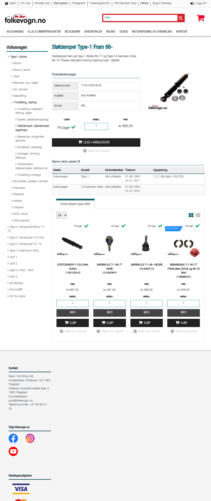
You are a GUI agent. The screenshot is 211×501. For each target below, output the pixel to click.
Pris (125, 120)
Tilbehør (19, 207)
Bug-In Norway (162, 3)
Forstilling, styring (25, 102)
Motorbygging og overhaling (152, 31)
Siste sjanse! (21, 220)
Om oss (25, 3)
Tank (16, 76)
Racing (110, 31)
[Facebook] (17, 396)
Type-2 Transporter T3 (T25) (27, 237)
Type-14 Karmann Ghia (24, 250)
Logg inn (200, 3)
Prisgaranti (78, 3)
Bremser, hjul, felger (26, 83)
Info (73, 312)
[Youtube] (17, 409)
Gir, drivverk (21, 89)
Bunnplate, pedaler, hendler (31, 181)
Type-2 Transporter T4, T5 (26, 244)
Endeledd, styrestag (30, 147)
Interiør (18, 201)
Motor (17, 63)
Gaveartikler (93, 31)
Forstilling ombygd (29, 175)
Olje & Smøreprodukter (44, 31)
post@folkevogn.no (21, 357)
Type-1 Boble (19, 57)
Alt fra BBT (16, 289)
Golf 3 (13, 276)
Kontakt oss (42, 3)
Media (144, 3)
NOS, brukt (21, 214)
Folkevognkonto (100, 3)
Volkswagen (15, 31)
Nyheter (181, 31)
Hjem (12, 3)
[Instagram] (33, 396)
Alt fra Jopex (17, 296)
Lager (67, 120)
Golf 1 (13, 257)
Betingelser (61, 3)
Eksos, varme (22, 70)
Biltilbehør (72, 31)
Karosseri (19, 188)
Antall (96, 120)
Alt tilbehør (16, 283)
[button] (199, 14)
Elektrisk (19, 194)
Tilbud (123, 31)
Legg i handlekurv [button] (96, 142)
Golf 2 (13, 263)
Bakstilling (20, 96)
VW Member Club (125, 3)
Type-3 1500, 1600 (22, 270)
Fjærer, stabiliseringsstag (33, 119)
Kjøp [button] (73, 323)
